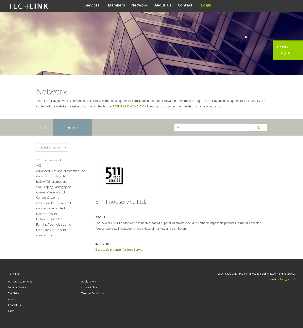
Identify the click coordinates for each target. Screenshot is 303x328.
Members (116, 5)
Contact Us (14, 305)
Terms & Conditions (92, 293)
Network (139, 5)
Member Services (18, 287)
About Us (162, 5)
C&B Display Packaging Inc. (54, 187)
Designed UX (287, 279)
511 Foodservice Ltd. (50, 160)
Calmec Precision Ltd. (51, 192)
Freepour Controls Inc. (51, 230)
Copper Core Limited (50, 208)
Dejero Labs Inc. (47, 214)
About (11, 299)
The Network (15, 293)
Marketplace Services (20, 281)
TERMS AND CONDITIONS (130, 106)
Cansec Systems (47, 197)
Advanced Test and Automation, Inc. (60, 171)
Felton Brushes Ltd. (49, 219)
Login (206, 5)
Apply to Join (88, 281)
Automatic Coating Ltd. (51, 176)
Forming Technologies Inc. (53, 224)
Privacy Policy (89, 287)
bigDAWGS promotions (52, 181)
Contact (185, 5)
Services (92, 5)
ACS (39, 165)
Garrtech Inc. (45, 235)
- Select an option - (52, 147)
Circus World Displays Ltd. (54, 203)
